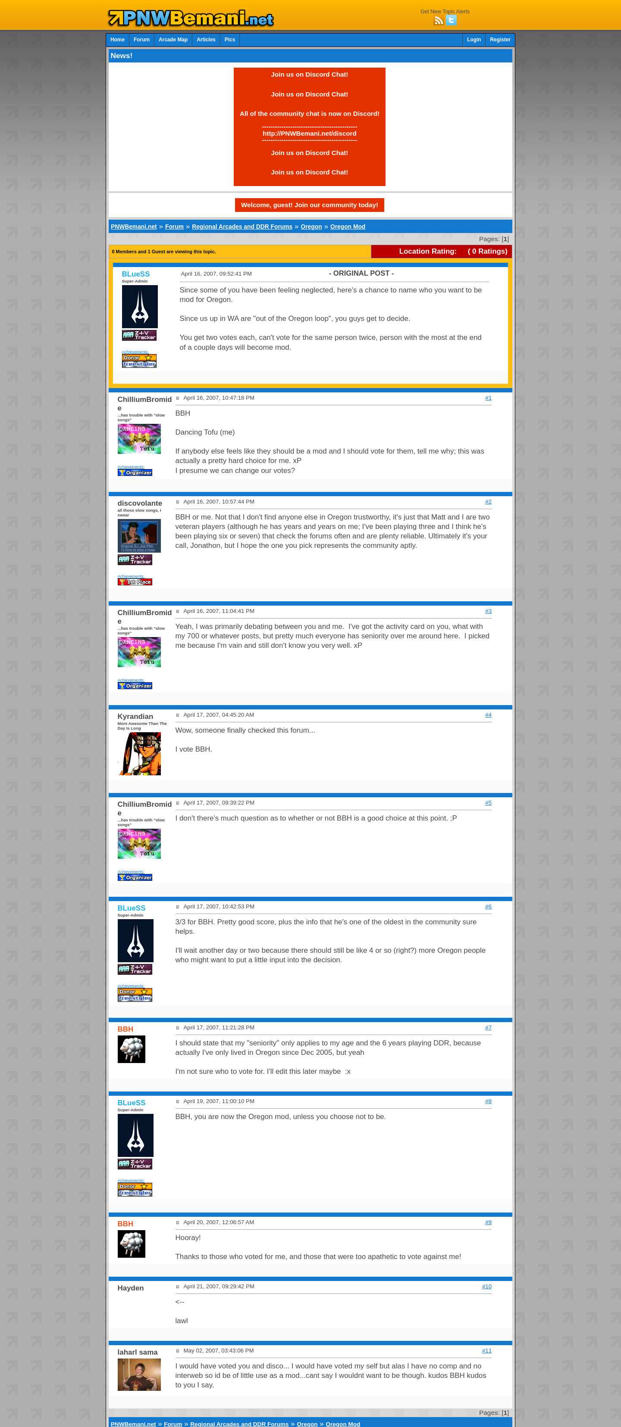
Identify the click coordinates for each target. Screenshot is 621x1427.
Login (474, 40)
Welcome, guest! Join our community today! (309, 204)
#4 (488, 715)
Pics (230, 40)
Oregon (311, 226)
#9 (488, 1222)
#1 (488, 398)
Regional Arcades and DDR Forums (242, 226)
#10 (487, 1286)
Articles (206, 40)
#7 (488, 1027)
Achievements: (135, 351)
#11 (487, 1350)
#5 (488, 802)
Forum (142, 40)
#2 (488, 501)
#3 (488, 611)
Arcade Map (173, 40)
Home (117, 40)
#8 (488, 1101)
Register (500, 40)
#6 (488, 906)
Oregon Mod (347, 226)
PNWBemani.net (134, 226)
